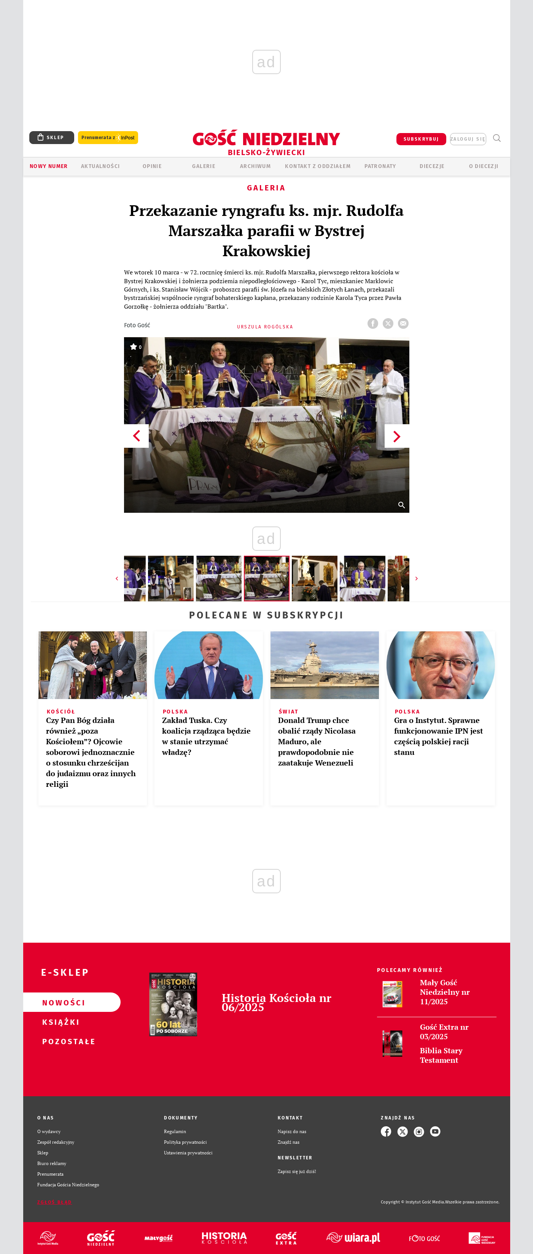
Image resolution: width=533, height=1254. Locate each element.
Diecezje (432, 166)
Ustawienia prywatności (188, 1153)
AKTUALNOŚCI (100, 166)
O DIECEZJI (484, 166)
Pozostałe (59, 1041)
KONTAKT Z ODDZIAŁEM (318, 166)
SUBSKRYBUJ (421, 139)
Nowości (59, 1002)
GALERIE (203, 166)
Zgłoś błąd (54, 1202)
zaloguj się (467, 139)
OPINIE (152, 166)
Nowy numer (49, 166)
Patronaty (380, 166)
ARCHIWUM (255, 166)
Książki (59, 1022)
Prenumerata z (108, 137)
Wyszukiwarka (497, 138)
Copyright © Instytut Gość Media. (413, 1202)
